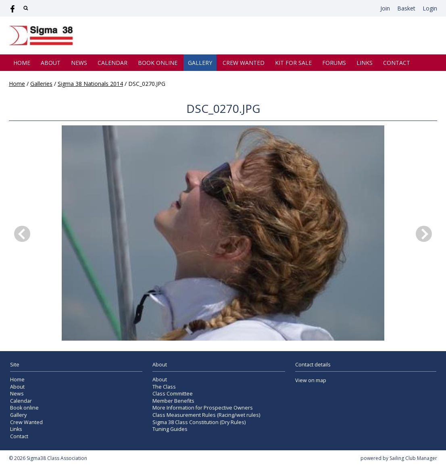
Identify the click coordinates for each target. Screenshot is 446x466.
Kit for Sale (293, 63)
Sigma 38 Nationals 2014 (90, 83)
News (79, 63)
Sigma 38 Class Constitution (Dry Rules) (199, 422)
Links (364, 63)
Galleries (41, 83)
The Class (164, 386)
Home (21, 63)
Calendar (112, 63)
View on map (310, 380)
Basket (406, 8)
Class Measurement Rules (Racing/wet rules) (206, 415)
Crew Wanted (244, 63)
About (50, 63)
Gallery (200, 63)
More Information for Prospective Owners (202, 407)
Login (430, 8)
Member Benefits (173, 400)
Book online (157, 63)
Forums (334, 63)
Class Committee (172, 393)
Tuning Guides (170, 429)
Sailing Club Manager (413, 458)
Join (385, 8)
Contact (396, 63)
